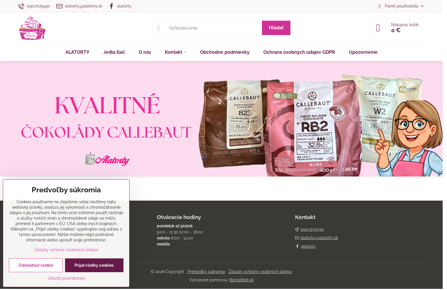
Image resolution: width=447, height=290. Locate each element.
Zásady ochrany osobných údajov (260, 271)
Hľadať (276, 27)
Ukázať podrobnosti (66, 278)
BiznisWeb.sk (241, 280)
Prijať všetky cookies (94, 265)
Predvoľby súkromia (206, 271)
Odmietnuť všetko (36, 265)
